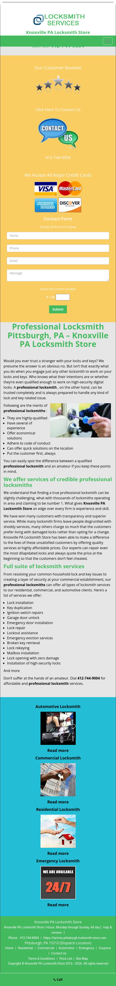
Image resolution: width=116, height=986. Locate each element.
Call (58, 979)
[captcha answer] (63, 297)
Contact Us (58, 953)
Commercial (46, 948)
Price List (65, 958)
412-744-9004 (58, 157)
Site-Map (82, 958)
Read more (58, 750)
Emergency (86, 948)
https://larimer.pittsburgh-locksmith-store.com (75, 938)
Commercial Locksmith (58, 758)
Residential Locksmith (58, 809)
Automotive (66, 948)
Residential (25, 948)
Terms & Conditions (41, 958)
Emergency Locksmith (58, 860)
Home (9, 948)
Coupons (105, 948)
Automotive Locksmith (57, 706)
